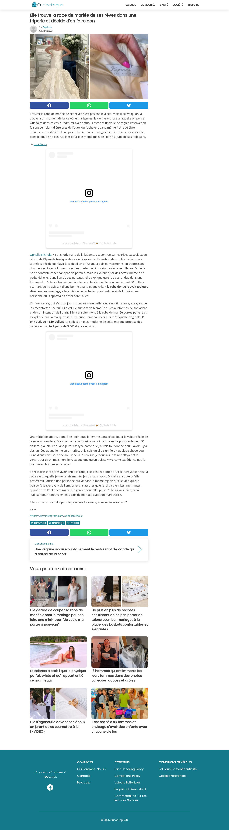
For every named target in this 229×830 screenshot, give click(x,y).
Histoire (193, 5)
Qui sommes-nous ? (91, 769)
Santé (164, 5)
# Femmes (38, 523)
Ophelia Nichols (40, 254)
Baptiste (47, 27)
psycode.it (84, 782)
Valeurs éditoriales (127, 782)
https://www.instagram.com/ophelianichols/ (56, 516)
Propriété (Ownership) (130, 789)
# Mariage (56, 523)
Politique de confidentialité (178, 769)
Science (130, 5)
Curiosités (148, 5)
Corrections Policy (127, 776)
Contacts (83, 776)
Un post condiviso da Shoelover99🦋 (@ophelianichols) (89, 243)
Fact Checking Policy (129, 769)
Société (178, 5)
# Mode (73, 523)
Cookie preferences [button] (172, 776)
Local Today (40, 144)
